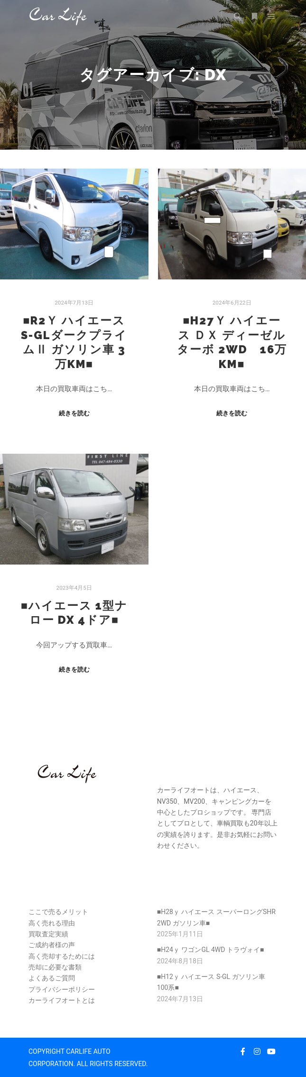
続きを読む (74, 413)
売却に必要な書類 (55, 967)
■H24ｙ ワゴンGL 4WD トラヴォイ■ (210, 949)
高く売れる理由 (51, 923)
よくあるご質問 (51, 978)
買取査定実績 (48, 934)
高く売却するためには (61, 956)
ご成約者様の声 (51, 945)
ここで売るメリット (58, 911)
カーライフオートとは (61, 1000)
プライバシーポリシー (61, 989)
